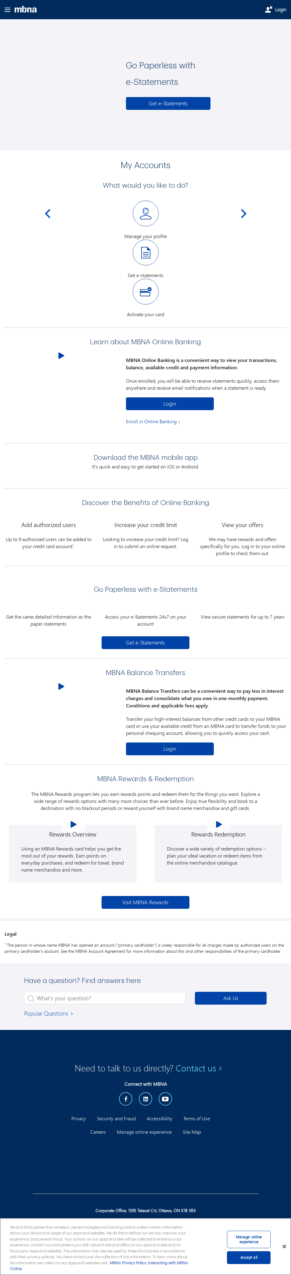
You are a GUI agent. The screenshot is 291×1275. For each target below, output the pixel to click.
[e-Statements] (168, 103)
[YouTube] (165, 1099)
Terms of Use (196, 1118)
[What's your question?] (105, 998)
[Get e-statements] (145, 259)
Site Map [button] (192, 1131)
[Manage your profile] (145, 220)
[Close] (284, 1246)
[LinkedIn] (145, 1099)
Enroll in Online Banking (151, 421)
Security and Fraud (116, 1118)
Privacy (78, 1118)
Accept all (248, 1257)
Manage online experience (144, 1131)
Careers (98, 1131)
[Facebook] (125, 1099)
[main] (145, 1246)
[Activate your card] (145, 298)
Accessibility (159, 1118)
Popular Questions (49, 1013)
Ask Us (230, 998)
